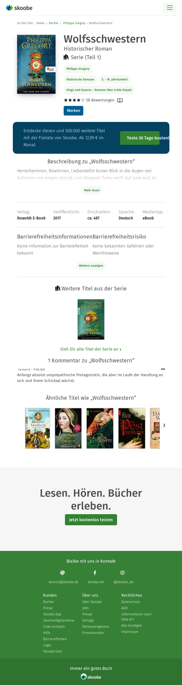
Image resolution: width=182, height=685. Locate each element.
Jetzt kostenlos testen (91, 519)
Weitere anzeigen (91, 266)
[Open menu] (170, 8)
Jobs (85, 608)
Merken (73, 110)
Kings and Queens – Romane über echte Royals (99, 90)
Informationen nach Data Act (136, 616)
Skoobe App (52, 614)
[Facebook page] (96, 577)
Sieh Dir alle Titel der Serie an (91, 349)
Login (47, 645)
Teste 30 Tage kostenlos (143, 138)
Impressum (129, 632)
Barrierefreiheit (55, 639)
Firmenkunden (93, 633)
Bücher (54, 23)
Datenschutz (130, 602)
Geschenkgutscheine (58, 620)
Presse (87, 614)
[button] (164, 425)
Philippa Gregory (74, 23)
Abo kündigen (131, 626)
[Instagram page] (123, 577)
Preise (48, 608)
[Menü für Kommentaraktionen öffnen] (163, 369)
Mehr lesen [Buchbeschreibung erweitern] (92, 190)
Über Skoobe (92, 602)
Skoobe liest (52, 651)
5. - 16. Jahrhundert (115, 79)
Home (40, 23)
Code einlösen (54, 627)
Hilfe (46, 633)
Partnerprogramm (95, 627)
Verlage (88, 620)
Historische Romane (80, 79)
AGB (124, 608)
